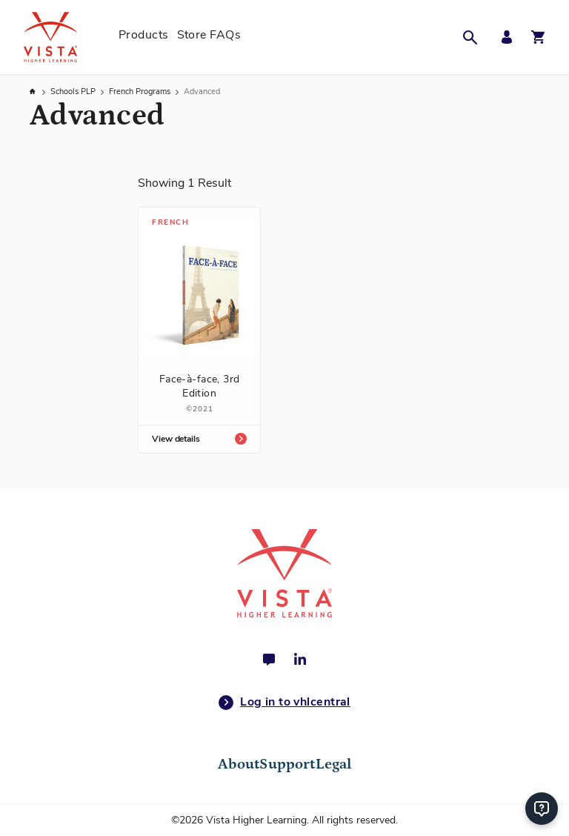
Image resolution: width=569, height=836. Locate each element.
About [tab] (239, 764)
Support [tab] (287, 764)
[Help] (541, 808)
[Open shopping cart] (538, 37)
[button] (474, 37)
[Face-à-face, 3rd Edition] (199, 330)
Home (33, 91)
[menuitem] (144, 37)
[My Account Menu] (503, 37)
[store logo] (67, 37)
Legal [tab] (334, 764)
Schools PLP (74, 91)
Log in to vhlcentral (284, 702)
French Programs (141, 91)
